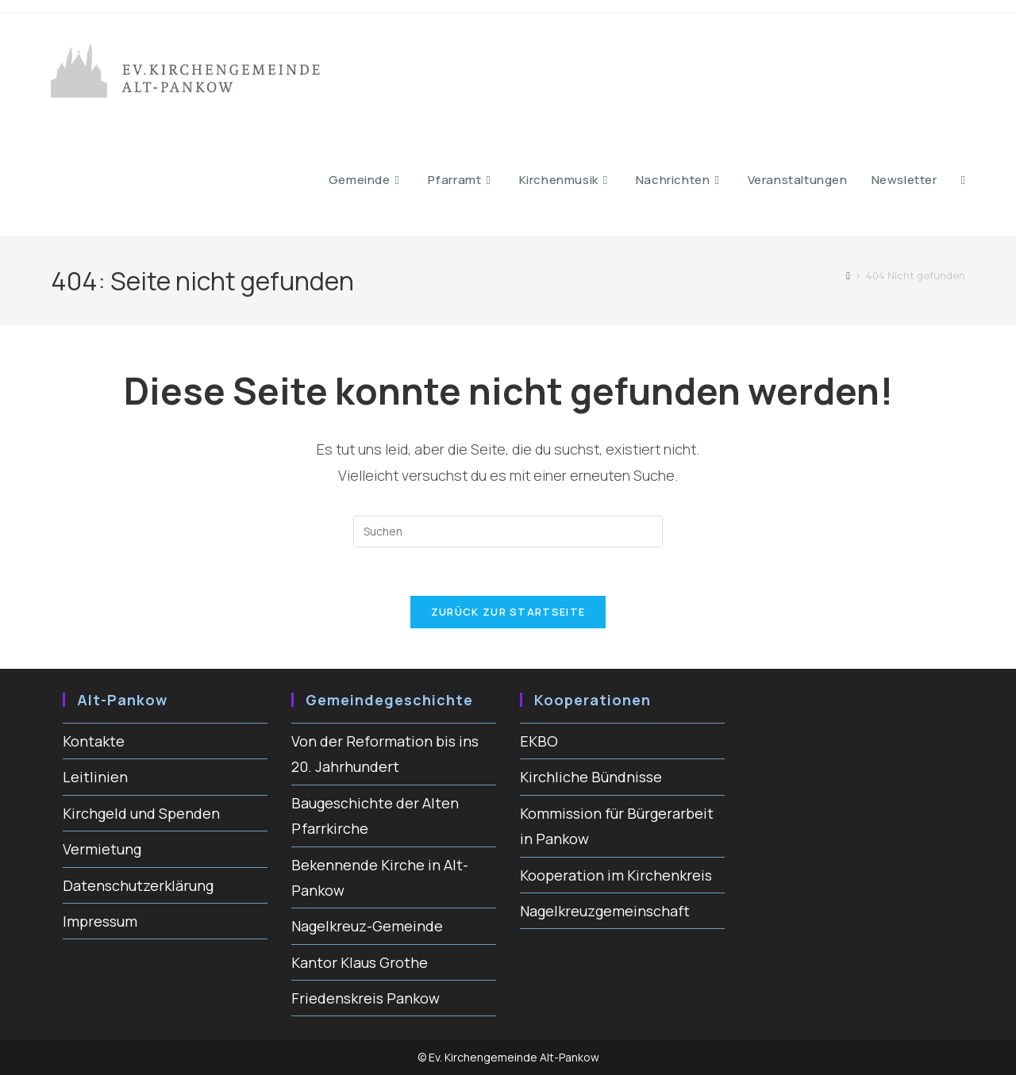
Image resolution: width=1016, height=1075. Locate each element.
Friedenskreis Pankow (365, 998)
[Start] (848, 275)
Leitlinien (95, 776)
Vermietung (102, 848)
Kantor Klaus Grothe (359, 962)
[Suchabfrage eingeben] (508, 531)
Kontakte (94, 741)
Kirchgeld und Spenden (141, 813)
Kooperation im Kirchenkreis (616, 875)
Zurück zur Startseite (508, 612)
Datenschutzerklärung (138, 885)
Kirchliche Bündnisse (591, 776)
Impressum (100, 921)
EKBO (539, 741)
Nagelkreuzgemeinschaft (605, 910)
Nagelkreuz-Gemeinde (367, 925)
